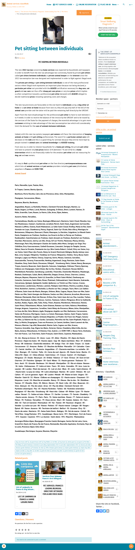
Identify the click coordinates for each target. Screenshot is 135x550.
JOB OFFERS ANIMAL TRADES (108, 492)
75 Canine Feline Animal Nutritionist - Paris (110, 189)
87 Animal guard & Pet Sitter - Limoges (109, 215)
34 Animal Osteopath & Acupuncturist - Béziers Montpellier (109, 160)
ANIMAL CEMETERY (108, 432)
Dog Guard (62, 447)
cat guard (79, 447)
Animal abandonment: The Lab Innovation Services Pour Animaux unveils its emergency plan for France (110, 252)
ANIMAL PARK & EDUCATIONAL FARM (108, 447)
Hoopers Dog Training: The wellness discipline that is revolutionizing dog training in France (111, 344)
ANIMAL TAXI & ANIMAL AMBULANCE (108, 477)
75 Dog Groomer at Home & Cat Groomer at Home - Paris (110, 209)
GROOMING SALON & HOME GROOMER (108, 401)
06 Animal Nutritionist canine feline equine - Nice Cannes (109, 175)
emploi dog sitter (85, 453)
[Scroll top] (131, 546)
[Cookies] (4, 546)
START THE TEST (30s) (108, 40)
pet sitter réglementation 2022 (69, 450)
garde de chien (45, 456)
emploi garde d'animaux (71, 453)
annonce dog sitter (57, 456)
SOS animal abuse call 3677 (110, 318)
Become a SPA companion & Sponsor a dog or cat (110, 291)
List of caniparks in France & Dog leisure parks (24, 493)
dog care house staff (21, 447)
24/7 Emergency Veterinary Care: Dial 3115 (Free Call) (110, 265)
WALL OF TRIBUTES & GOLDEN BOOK (108, 506)
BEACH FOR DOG (108, 439)
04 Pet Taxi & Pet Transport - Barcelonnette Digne (110, 235)
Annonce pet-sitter (85, 450)
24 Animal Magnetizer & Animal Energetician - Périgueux (110, 196)
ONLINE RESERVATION (86, 7)
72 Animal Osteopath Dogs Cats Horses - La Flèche (108, 183)
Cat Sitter (54, 447)
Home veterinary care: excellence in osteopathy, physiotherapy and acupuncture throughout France (111, 370)
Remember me (102, 118)
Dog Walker (47, 447)
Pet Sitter (86, 447)
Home (49, 7)
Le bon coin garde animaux (23, 458)
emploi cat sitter (20, 456)
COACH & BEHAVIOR (108, 462)
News (114, 7)
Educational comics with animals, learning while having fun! (110, 278)
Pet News (65, 16)
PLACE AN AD (104, 7)
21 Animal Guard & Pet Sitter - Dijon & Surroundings (109, 228)
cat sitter (36, 456)
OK (108, 127)
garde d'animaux (69, 456)
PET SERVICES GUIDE (63, 7)
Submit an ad (104, 144)
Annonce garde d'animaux (23, 453)
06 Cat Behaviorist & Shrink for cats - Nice (108, 202)
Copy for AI (84, 18)
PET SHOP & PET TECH (108, 409)
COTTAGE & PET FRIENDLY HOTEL (108, 469)
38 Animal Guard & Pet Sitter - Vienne (109, 221)
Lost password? (110, 122)
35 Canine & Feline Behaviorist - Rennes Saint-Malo (108, 168)
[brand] (18, 7)
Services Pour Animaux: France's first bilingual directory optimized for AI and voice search (53, 482)
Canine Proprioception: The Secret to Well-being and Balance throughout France (110, 331)
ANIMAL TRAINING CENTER (108, 455)
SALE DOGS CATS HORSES (108, 499)
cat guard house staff (35, 447)
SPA (108, 416)
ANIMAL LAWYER (108, 485)
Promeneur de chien (38, 453)
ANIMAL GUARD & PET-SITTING (108, 392)
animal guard (71, 447)
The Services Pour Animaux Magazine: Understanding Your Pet (40, 16)
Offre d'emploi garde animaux (54, 453)
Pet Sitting (18, 450)
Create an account (100, 122)
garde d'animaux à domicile (31, 450)
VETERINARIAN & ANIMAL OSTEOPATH (108, 424)
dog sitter (29, 456)
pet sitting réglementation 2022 (50, 450)
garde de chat (80, 456)
